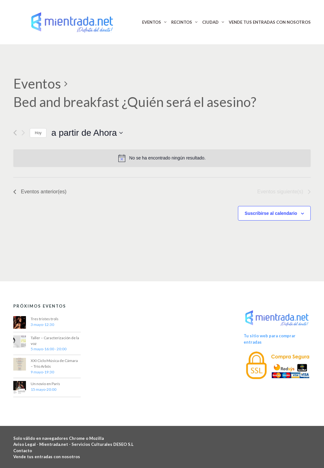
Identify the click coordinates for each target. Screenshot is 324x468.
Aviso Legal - (26, 444)
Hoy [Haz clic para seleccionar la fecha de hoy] (38, 133)
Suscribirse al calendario (271, 213)
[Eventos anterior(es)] (15, 133)
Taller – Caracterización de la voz (55, 340)
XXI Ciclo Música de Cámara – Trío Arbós (54, 363)
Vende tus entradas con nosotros (46, 456)
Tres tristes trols (45, 318)
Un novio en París (45, 383)
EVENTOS (151, 22)
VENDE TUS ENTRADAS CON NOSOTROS (270, 22)
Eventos (37, 83)
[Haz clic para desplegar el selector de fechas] (87, 133)
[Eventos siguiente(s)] (23, 133)
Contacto (22, 450)
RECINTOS (181, 22)
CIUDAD (210, 22)
